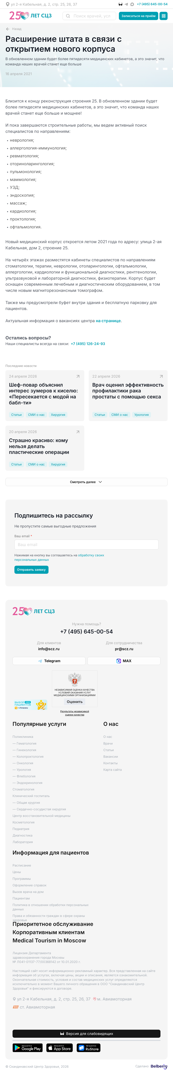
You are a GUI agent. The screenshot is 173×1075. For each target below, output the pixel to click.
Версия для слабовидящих (89, 1033)
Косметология (23, 822)
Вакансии (110, 756)
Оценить (75, 701)
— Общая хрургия (26, 803)
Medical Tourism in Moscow (49, 940)
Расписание (22, 865)
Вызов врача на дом (28, 892)
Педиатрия (21, 829)
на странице (108, 320)
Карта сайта (112, 770)
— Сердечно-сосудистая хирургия (39, 809)
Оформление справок (29, 885)
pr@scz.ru (124, 649)
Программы (22, 879)
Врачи (108, 743)
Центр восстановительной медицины (41, 816)
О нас (107, 737)
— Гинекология (24, 750)
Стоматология (23, 789)
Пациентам (21, 898)
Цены (17, 872)
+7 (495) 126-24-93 (88, 343)
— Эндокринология (27, 783)
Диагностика (22, 835)
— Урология (22, 770)
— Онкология (23, 763)
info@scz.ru (49, 649)
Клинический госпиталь (31, 796)
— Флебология (24, 776)
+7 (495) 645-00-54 (152, 4)
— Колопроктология (28, 756)
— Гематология (24, 743)
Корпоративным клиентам (49, 932)
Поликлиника (23, 737)
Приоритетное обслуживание (53, 924)
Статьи (108, 750)
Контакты (110, 763)
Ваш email (23, 536)
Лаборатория (23, 842)
